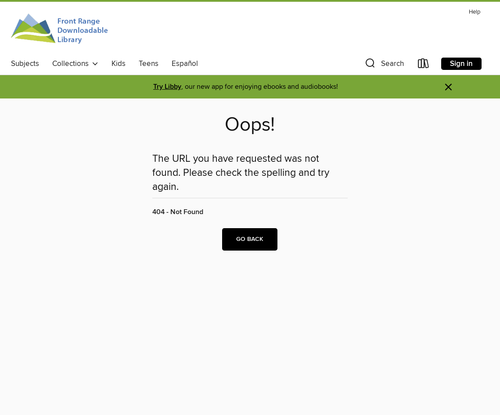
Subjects (25, 64)
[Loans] (423, 65)
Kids (119, 64)
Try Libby (167, 86)
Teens (148, 64)
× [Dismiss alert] (448, 87)
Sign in (461, 64)
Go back (249, 239)
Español (185, 64)
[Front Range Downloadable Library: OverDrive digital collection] (60, 30)
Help (474, 12)
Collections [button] (75, 64)
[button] (383, 65)
